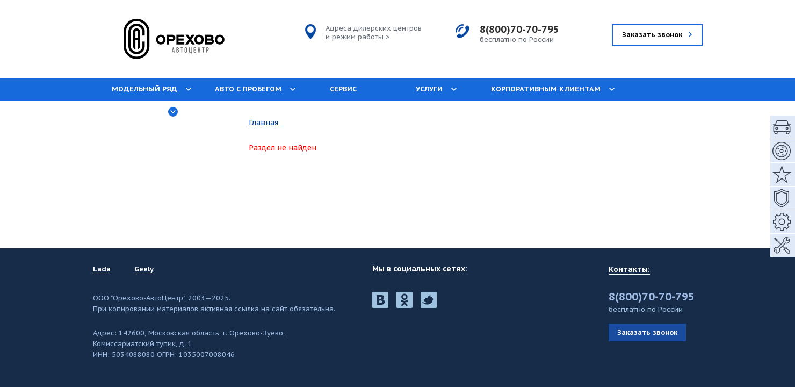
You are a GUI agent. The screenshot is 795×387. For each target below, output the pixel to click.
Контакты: (629, 269)
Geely (144, 269)
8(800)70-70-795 (519, 29)
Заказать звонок (647, 332)
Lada (102, 269)
